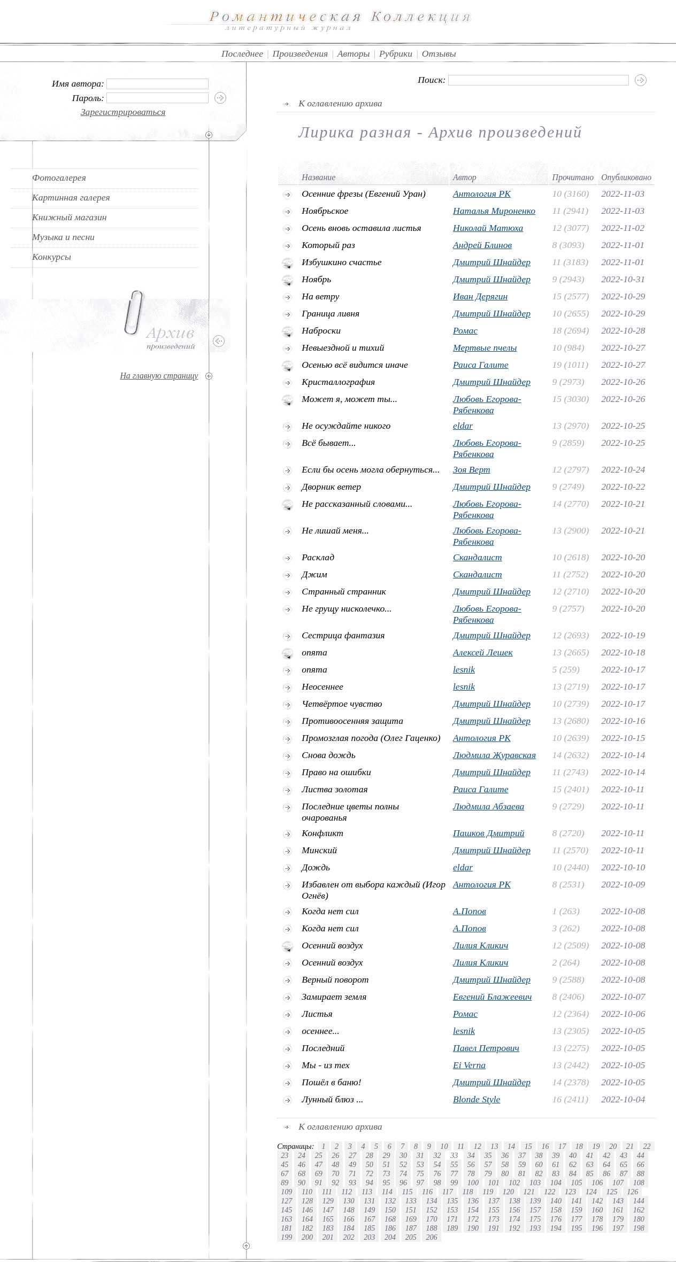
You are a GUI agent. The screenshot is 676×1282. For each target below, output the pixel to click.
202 (348, 1237)
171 (452, 1219)
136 (473, 1200)
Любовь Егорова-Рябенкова (487, 404)
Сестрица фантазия (343, 635)
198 (638, 1228)
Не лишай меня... (335, 530)
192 (514, 1228)
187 (411, 1228)
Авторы (353, 53)
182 (307, 1228)
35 (487, 1155)
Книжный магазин (69, 217)
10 (443, 1146)
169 (411, 1219)
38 (539, 1155)
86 (606, 1173)
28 (369, 1155)
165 (328, 1219)
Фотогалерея (59, 177)
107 (618, 1182)
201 (328, 1237)
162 (638, 1210)
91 (318, 1182)
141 (576, 1200)
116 (427, 1191)
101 (494, 1182)
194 (556, 1228)
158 (556, 1210)
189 (452, 1228)
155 (494, 1210)
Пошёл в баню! (331, 1082)
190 (473, 1228)
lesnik (464, 669)
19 (595, 1146)
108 (638, 1182)
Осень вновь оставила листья (361, 227)
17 (562, 1146)
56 (471, 1164)
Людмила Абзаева (488, 806)
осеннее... (320, 1030)
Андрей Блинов (482, 245)
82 (539, 1173)
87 (623, 1173)
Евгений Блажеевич (492, 996)
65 (623, 1164)
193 (535, 1228)
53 (420, 1164)
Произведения (300, 53)
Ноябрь (316, 279)
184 (348, 1228)
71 (352, 1173)
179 (618, 1219)
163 (286, 1219)
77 (454, 1173)
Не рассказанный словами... (357, 503)
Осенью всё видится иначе (355, 364)
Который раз (328, 245)
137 (494, 1200)
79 (487, 1173)
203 (369, 1237)
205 (411, 1237)
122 (549, 1191)
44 (640, 1155)
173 (494, 1219)
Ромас (465, 330)
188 (431, 1228)
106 (597, 1182)
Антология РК (482, 193)
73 (386, 1173)
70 (335, 1173)
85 (589, 1173)
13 (494, 1146)
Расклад (318, 557)
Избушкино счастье (341, 262)
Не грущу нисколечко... (346, 608)
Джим (314, 574)
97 (420, 1182)
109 (286, 1191)
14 (511, 1146)
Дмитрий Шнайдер (492, 262)
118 (467, 1191)
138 (514, 1200)
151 (411, 1210)
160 (597, 1210)
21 (630, 1146)
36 (504, 1155)
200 (307, 1237)
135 (452, 1200)
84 (572, 1173)
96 (403, 1182)
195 (576, 1228)
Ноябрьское (325, 210)
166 (348, 1219)
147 (328, 1210)
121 (529, 1191)
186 (390, 1228)
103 (535, 1182)
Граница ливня (330, 313)
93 (352, 1182)
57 (487, 1164)
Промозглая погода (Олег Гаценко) (371, 737)
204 (390, 1237)
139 (535, 1200)
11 (461, 1146)
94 (369, 1182)
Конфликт (322, 833)
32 (436, 1155)
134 (431, 1200)
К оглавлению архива (340, 103)
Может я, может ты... (349, 398)
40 (572, 1155)
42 (606, 1155)
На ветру (320, 296)
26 (335, 1155)
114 (387, 1191)
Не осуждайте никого (346, 425)
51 (386, 1164)
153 (452, 1210)
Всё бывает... (329, 442)
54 (436, 1164)
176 (556, 1219)
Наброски (321, 330)
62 (572, 1164)
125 (611, 1191)
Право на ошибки (336, 772)
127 (286, 1200)
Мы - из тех (325, 1065)
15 (528, 1146)
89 (284, 1182)
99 (454, 1182)
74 (403, 1173)
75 (420, 1173)
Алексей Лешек (483, 652)
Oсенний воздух (332, 945)
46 (301, 1164)
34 (471, 1155)
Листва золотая (335, 789)
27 (352, 1155)
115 (407, 1191)
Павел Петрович (486, 1047)
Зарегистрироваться (123, 111)
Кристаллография (338, 381)
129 (328, 1200)
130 (348, 1200)
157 (535, 1210)
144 (638, 1200)
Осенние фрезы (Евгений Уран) (364, 193)
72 (369, 1173)
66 (640, 1164)
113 (367, 1191)
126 (632, 1191)
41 (589, 1155)
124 (591, 1191)
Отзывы (439, 53)
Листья (317, 1013)
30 (403, 1155)
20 (612, 1146)
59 (521, 1164)
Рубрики (395, 53)
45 (284, 1164)
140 (556, 1200)
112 (346, 1191)
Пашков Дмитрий (489, 833)
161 (618, 1210)
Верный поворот (335, 979)
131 (369, 1200)
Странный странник (344, 591)
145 (286, 1210)
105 (576, 1182)
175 (535, 1219)
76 (436, 1173)
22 (647, 1146)
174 (514, 1219)
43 (623, 1155)
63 (589, 1164)
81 (521, 1173)
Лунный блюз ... (332, 1099)
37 (521, 1155)
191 (494, 1228)
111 (327, 1191)
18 (579, 1146)
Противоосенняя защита (352, 720)
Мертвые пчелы (485, 347)
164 (307, 1219)
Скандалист (477, 557)
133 (411, 1200)
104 (556, 1182)
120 (508, 1191)
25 (318, 1155)
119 (488, 1191)
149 (369, 1210)
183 (328, 1228)
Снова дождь (329, 755)
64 (606, 1164)
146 (307, 1210)
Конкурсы (51, 256)
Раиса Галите (481, 364)
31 (420, 1155)
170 (431, 1219)
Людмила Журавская (494, 755)
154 (473, 1210)
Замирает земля (334, 996)
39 (555, 1155)
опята (314, 652)
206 (431, 1237)
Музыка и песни (63, 236)
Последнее (242, 53)
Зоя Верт (471, 469)
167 (369, 1219)
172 (473, 1219)
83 (555, 1173)
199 (286, 1237)
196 (597, 1228)
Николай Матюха (488, 227)
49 (352, 1164)
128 (307, 1200)
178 (597, 1219)
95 (386, 1182)
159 (576, 1210)
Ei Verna (469, 1065)
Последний (323, 1047)
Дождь (316, 867)
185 (369, 1228)
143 (618, 1200)
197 (618, 1228)
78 (471, 1173)
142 (597, 1200)
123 (570, 1191)
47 (318, 1164)
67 (284, 1173)
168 (390, 1219)
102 (514, 1182)
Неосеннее (322, 686)
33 (454, 1155)
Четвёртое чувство (342, 703)
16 (544, 1146)
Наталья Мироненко (494, 210)
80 (504, 1173)
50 (369, 1164)
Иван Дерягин (480, 296)
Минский (319, 850)
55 (454, 1164)
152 (431, 1210)
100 (473, 1182)
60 (539, 1164)
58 (504, 1164)
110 (307, 1191)
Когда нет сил (330, 911)
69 (318, 1173)
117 (448, 1191)
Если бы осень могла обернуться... (371, 469)
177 (576, 1219)
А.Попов (469, 911)
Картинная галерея (71, 197)
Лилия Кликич (480, 945)
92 (335, 1182)
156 (514, 1210)
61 (555, 1164)
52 (403, 1164)
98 (436, 1182)
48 (335, 1164)
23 (284, 1155)
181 (286, 1228)
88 (640, 1173)
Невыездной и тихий (343, 347)
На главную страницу (159, 375)
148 (348, 1210)
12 (477, 1146)
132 (390, 1200)
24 (301, 1155)
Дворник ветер (331, 486)
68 (301, 1173)
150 (390, 1210)
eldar (463, 425)
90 (301, 1182)
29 (386, 1155)
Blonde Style (476, 1099)
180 (638, 1219)
